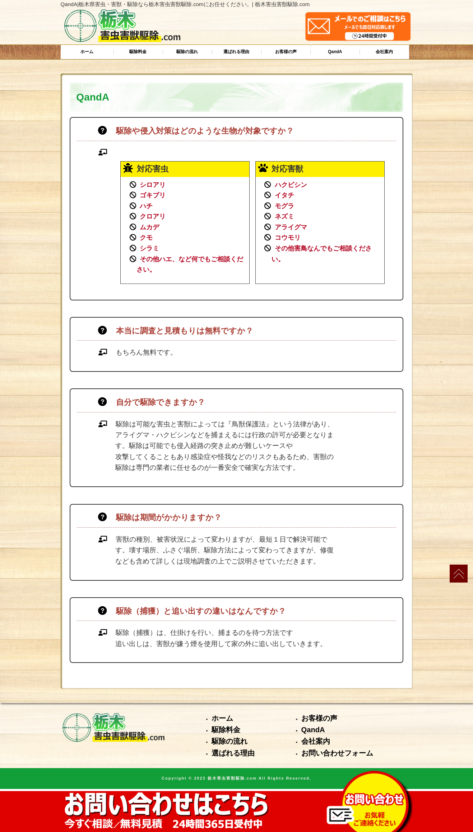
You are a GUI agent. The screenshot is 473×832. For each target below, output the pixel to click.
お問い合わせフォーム (337, 753)
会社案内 (384, 51)
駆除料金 (138, 51)
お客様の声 (286, 51)
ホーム (86, 51)
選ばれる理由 (236, 51)
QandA (335, 51)
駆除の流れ (187, 51)
